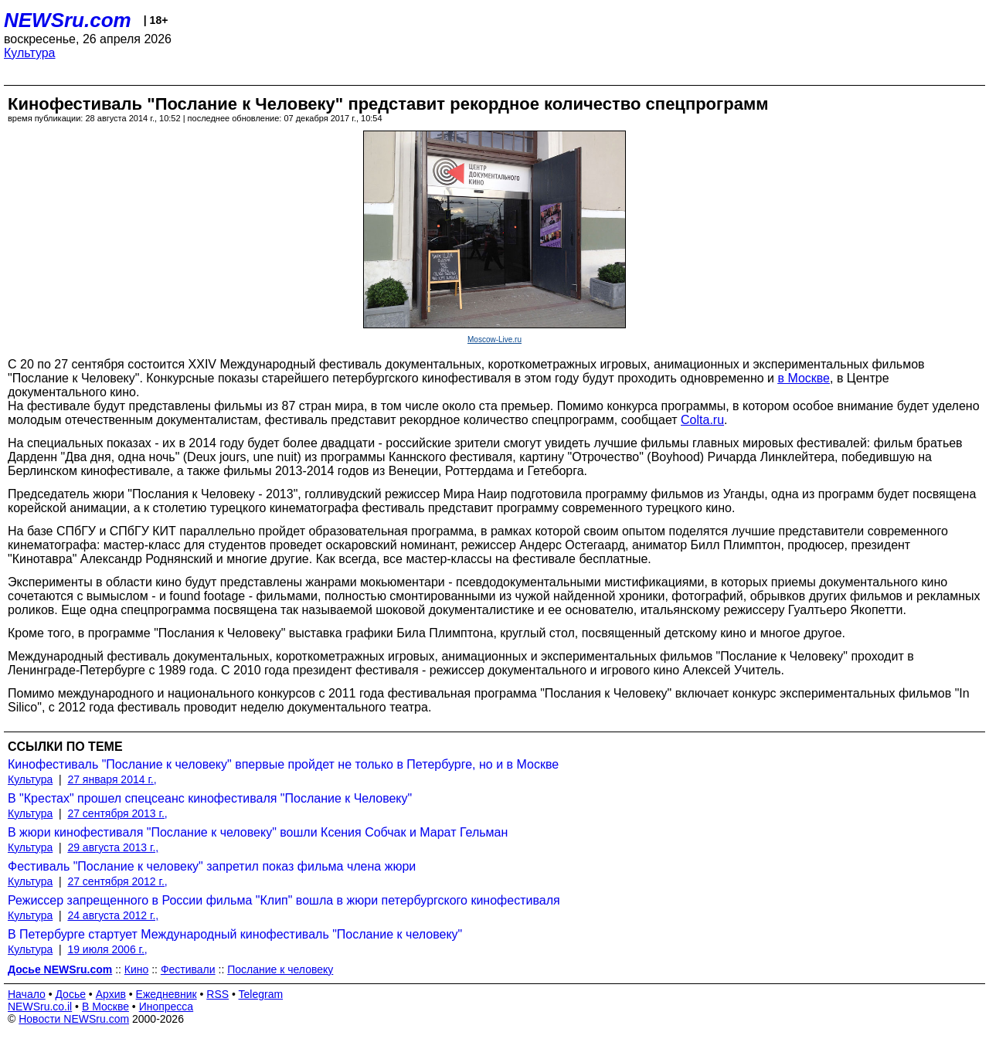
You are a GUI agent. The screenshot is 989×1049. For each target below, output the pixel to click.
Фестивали (188, 969)
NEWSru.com (67, 20)
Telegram (261, 994)
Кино (136, 969)
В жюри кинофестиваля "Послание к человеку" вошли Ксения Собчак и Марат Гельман (258, 832)
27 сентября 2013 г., (117, 813)
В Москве (105, 1006)
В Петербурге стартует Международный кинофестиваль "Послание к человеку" (235, 934)
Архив (111, 994)
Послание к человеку (280, 969)
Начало (27, 994)
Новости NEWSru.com (74, 1019)
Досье (70, 994)
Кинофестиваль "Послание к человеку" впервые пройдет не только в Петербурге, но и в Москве (283, 764)
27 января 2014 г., (111, 779)
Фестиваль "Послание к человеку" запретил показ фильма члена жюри (212, 866)
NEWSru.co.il (40, 1006)
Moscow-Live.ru (494, 339)
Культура (30, 52)
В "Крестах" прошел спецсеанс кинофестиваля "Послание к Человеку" (210, 798)
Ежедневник (166, 994)
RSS (217, 994)
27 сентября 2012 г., (117, 881)
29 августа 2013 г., (112, 847)
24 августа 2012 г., (112, 915)
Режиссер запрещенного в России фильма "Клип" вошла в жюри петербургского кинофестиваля (284, 900)
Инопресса (166, 1006)
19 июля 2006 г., (107, 949)
